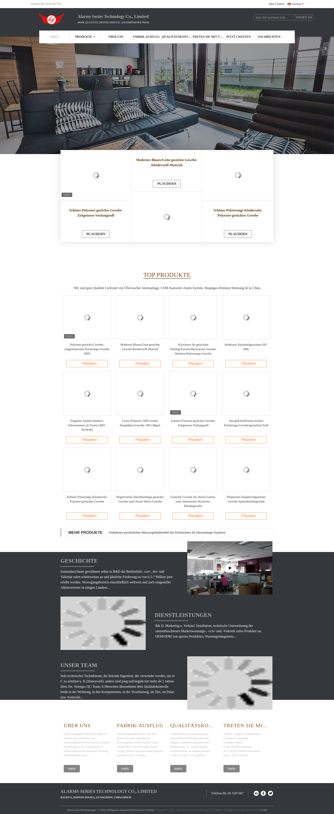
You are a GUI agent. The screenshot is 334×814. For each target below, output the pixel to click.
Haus (54, 36)
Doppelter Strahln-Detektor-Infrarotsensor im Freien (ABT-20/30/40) (87, 425)
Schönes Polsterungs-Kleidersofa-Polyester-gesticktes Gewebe (238, 212)
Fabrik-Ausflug (146, 36)
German (297, 4)
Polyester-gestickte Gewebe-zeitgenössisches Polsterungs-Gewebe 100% (87, 349)
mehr (72, 768)
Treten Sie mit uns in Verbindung (208, 36)
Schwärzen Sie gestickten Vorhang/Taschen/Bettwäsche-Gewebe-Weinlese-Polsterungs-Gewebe (193, 349)
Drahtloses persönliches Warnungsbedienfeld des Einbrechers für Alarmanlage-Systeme (167, 532)
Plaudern (95, 234)
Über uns (115, 36)
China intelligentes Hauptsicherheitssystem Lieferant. (127, 809)
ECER (264, 809)
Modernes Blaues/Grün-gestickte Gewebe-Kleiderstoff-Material (166, 162)
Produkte (85, 36)
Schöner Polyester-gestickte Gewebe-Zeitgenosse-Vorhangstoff (96, 212)
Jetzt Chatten (276, 4)
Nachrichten (269, 36)
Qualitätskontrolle (177, 36)
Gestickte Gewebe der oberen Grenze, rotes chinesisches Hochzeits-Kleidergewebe (193, 501)
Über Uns (77, 725)
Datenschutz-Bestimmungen (81, 809)
